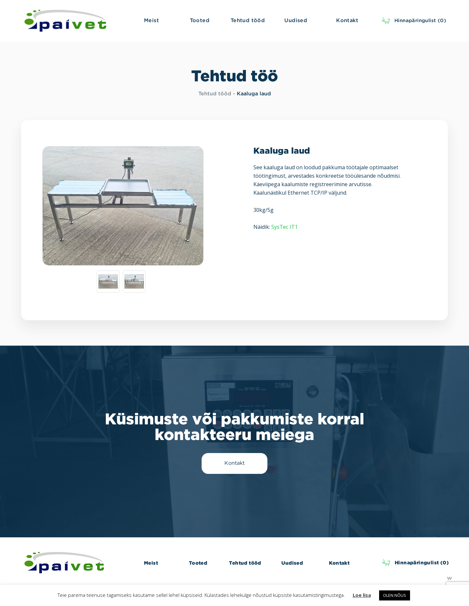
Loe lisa (362, 595)
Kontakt (339, 563)
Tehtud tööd (214, 93)
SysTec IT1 (284, 226)
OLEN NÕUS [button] (394, 595)
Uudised (292, 563)
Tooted (198, 563)
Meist (151, 563)
